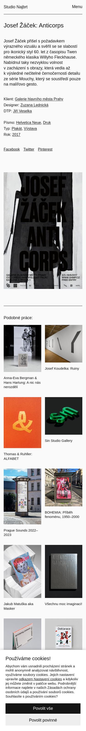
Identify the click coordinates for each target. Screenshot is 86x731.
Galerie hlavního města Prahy (39, 99)
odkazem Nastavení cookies (40, 679)
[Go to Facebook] (12, 149)
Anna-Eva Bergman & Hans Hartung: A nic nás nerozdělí (22, 382)
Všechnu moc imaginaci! (63, 604)
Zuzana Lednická (34, 105)
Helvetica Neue (28, 123)
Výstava (30, 129)
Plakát (17, 129)
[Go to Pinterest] (45, 149)
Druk (47, 123)
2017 (16, 135)
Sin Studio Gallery (58, 441)
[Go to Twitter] (28, 149)
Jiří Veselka (22, 111)
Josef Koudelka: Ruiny (62, 368)
